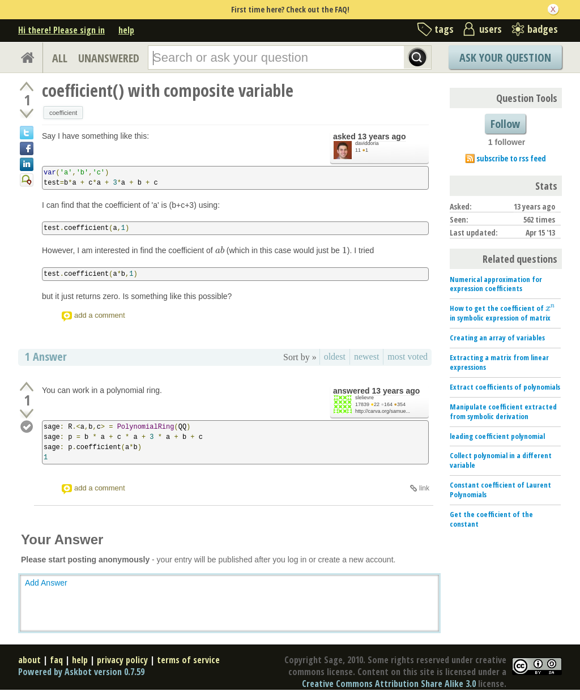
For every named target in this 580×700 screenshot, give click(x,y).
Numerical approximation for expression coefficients (496, 284)
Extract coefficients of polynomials (505, 387)
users (490, 29)
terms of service (188, 660)
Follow (505, 123)
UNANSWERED (108, 58)
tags (444, 29)
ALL (59, 58)
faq (56, 660)
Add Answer (46, 582)
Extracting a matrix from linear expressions (499, 362)
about (29, 660)
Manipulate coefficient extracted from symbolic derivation (503, 411)
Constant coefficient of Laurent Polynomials (500, 490)
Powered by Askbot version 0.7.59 (81, 671)
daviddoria (367, 143)
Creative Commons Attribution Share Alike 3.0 (389, 683)
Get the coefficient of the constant (491, 519)
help (126, 30)
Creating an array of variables (497, 337)
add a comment (99, 315)
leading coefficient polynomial (497, 436)
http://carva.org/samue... (382, 411)
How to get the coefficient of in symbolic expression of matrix (503, 313)
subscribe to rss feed (511, 158)
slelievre (364, 397)
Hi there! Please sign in (61, 30)
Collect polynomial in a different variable (501, 460)
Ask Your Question (505, 57)
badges (542, 29)
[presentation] (219, 250)
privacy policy (122, 660)
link (424, 488)
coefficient (63, 112)
